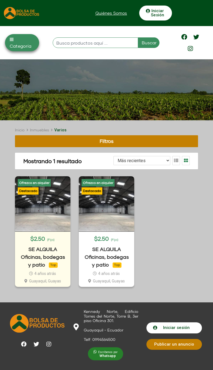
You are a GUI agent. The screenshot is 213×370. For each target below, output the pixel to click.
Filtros (106, 141)
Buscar (149, 42)
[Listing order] (141, 160)
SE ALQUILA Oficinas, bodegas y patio (43, 257)
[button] (111, 13)
